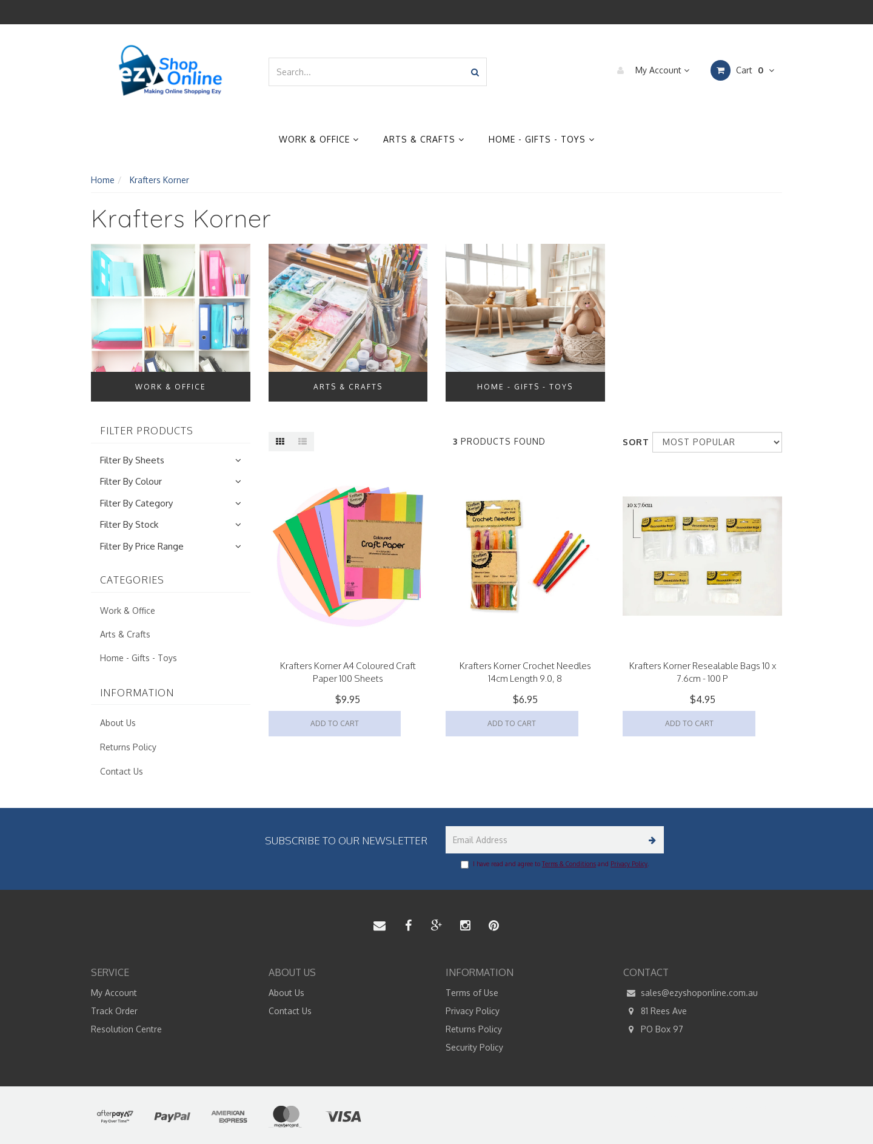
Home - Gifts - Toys (542, 139)
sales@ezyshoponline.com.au (690, 993)
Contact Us (121, 771)
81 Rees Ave (655, 1011)
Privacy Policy (628, 863)
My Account (650, 70)
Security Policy (474, 1047)
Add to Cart (334, 723)
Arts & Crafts (423, 139)
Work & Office (319, 139)
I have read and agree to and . (555, 864)
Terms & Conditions (569, 863)
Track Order (114, 1011)
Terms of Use (472, 993)
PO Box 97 (653, 1029)
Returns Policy (128, 747)
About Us (118, 723)
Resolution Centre (126, 1029)
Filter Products (146, 431)
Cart (742, 70)
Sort (633, 442)
